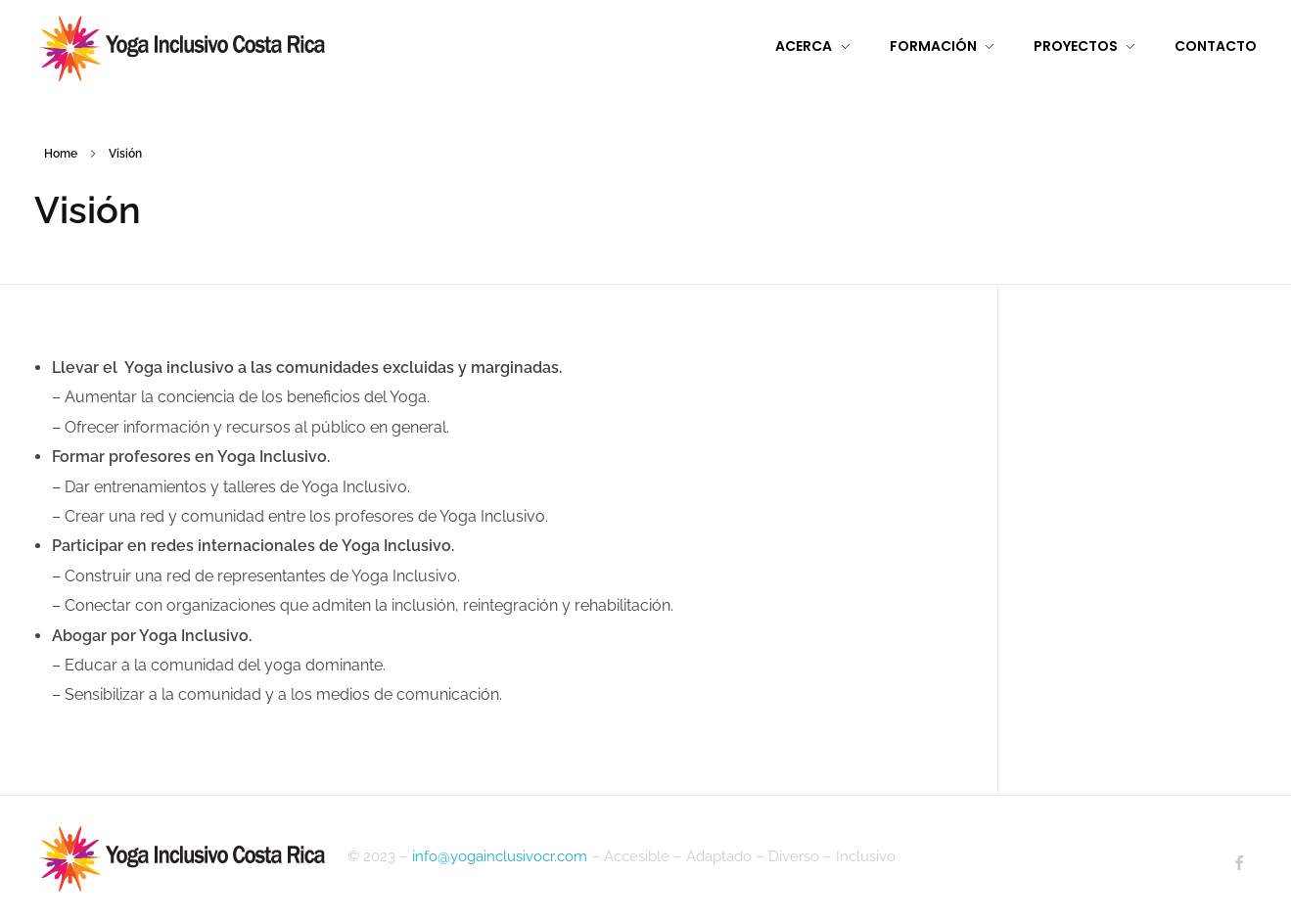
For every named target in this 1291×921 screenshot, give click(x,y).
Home (60, 154)
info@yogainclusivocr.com (499, 856)
